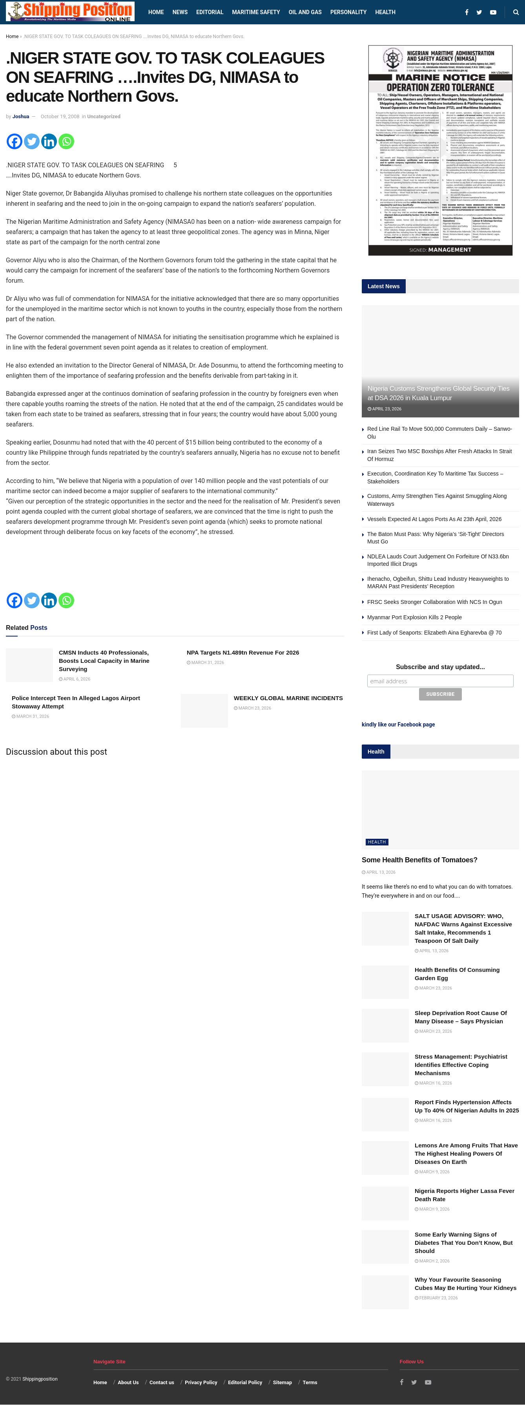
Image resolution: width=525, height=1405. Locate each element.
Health (385, 12)
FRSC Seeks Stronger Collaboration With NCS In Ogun (434, 602)
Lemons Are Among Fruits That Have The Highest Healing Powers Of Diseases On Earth (466, 1152)
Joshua (21, 116)
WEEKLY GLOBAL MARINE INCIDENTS (288, 698)
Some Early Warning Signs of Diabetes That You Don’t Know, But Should (464, 1241)
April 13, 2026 (379, 871)
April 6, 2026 (74, 679)
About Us (128, 1382)
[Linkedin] (49, 141)
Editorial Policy (245, 1382)
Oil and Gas (305, 12)
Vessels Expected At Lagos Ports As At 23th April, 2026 (434, 519)
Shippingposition (39, 1378)
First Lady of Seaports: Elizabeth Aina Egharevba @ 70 (434, 632)
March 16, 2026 (433, 1082)
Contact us (161, 1382)
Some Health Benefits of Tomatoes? (420, 859)
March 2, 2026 (432, 1259)
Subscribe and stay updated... (440, 667)
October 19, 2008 (60, 116)
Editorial (209, 12)
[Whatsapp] (66, 141)
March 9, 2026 (432, 1171)
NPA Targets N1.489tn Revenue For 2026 (243, 652)
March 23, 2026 (252, 708)
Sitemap (282, 1382)
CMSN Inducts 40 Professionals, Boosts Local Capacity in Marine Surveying (104, 660)
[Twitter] (32, 141)
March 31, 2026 (205, 662)
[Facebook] (14, 141)
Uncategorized (103, 116)
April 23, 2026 (384, 409)
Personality (348, 12)
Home (156, 12)
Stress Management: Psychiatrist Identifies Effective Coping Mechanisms (461, 1064)
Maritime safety (256, 12)
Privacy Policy (201, 1382)
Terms (310, 1382)
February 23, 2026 (436, 1297)
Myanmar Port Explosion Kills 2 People (414, 617)
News (180, 12)
